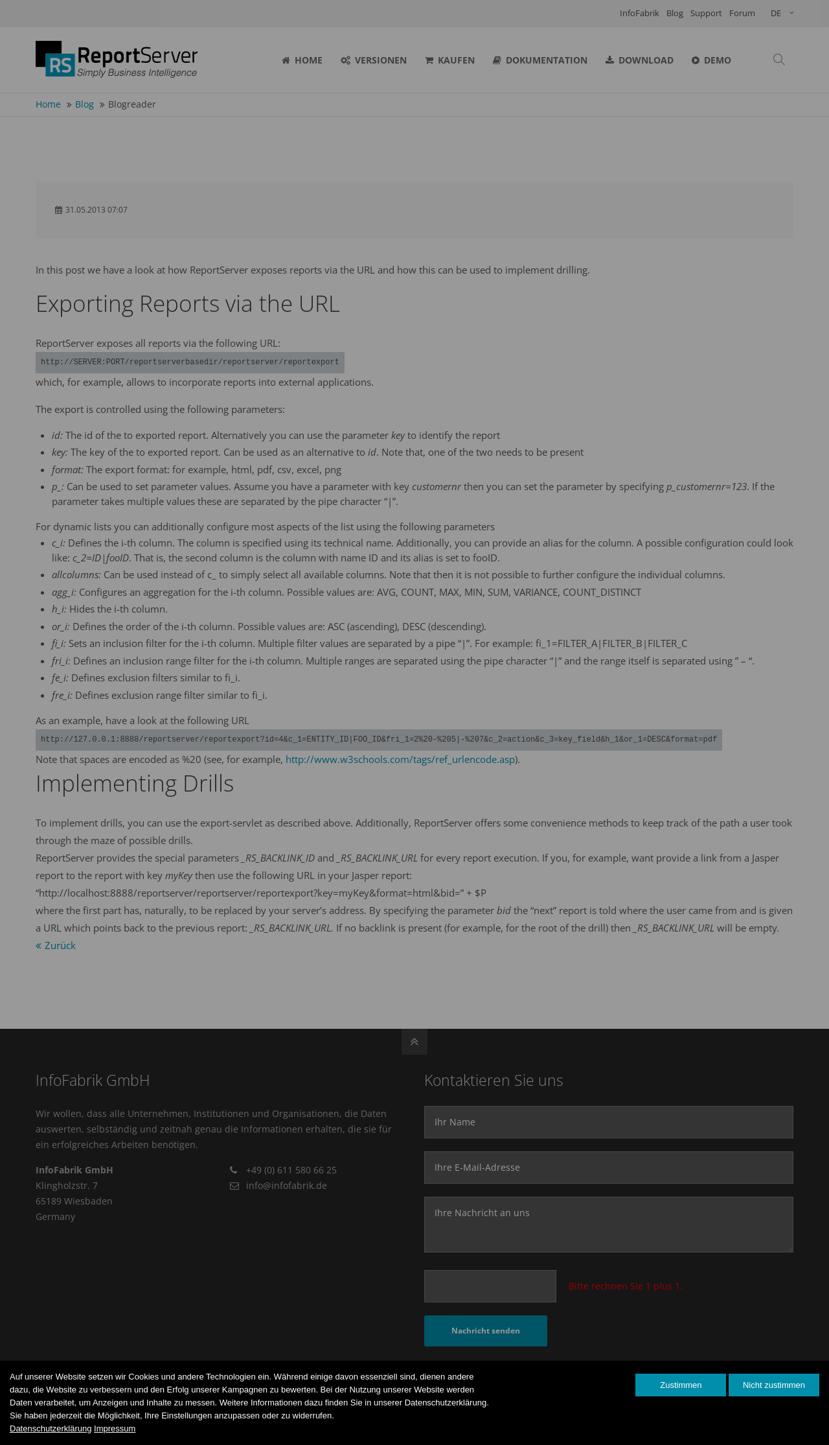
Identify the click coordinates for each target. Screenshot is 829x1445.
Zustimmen (680, 1385)
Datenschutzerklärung (50, 1428)
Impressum (114, 1428)
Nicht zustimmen (774, 1385)
